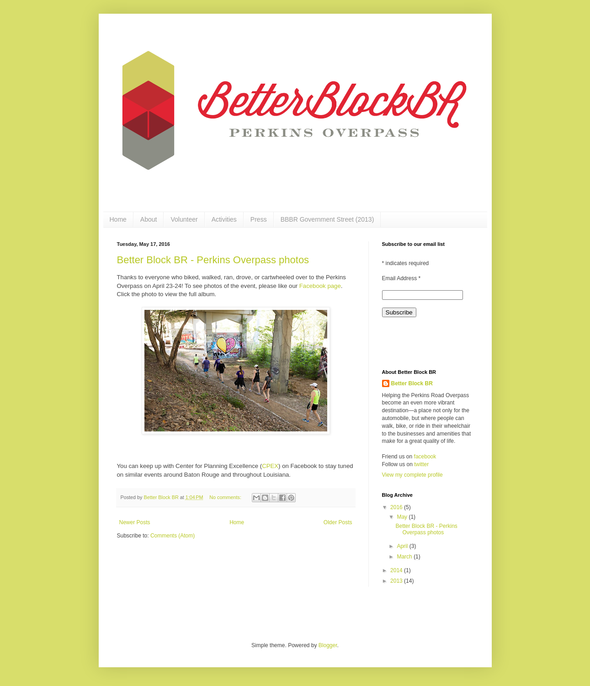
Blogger (328, 645)
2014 (397, 570)
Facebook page (320, 285)
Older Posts (338, 522)
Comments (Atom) (172, 535)
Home (118, 219)
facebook (425, 456)
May (403, 517)
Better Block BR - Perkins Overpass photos (213, 260)
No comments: (226, 497)
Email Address (401, 278)
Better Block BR (412, 383)
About (148, 219)
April (403, 546)
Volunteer (183, 219)
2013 (397, 581)
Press (258, 219)
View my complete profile (412, 475)
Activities (224, 219)
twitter (421, 464)
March (405, 556)
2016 (397, 507)
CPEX (270, 466)
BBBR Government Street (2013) (327, 219)
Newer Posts (134, 522)
